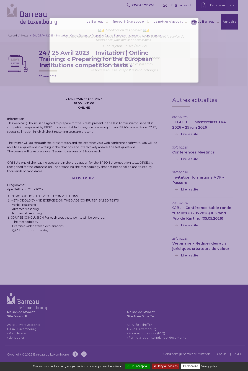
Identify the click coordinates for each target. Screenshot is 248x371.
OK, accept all (137, 366)
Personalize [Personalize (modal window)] (190, 366)
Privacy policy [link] (209, 366)
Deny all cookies (166, 366)
